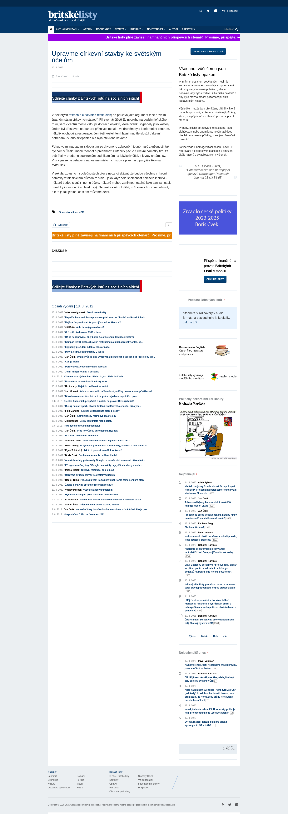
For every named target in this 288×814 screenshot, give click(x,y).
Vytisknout (60, 224)
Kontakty (113, 780)
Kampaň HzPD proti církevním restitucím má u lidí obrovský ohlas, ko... (104, 342)
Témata (120, 29)
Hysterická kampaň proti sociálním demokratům (91, 494)
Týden (192, 636)
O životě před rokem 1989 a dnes (83, 332)
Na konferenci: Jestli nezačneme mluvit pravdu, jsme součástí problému (211, 538)
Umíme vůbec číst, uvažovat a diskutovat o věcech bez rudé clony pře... (116, 357)
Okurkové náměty (96, 312)
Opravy (113, 783)
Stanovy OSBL (145, 776)
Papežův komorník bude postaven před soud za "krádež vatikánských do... (106, 317)
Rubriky (136, 29)
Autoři (173, 29)
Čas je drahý (72, 361)
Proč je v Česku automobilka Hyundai (97, 430)
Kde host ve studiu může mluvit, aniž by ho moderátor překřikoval (115, 391)
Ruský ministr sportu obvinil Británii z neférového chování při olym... (103, 406)
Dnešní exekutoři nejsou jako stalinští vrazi (106, 440)
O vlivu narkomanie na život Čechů (98, 455)
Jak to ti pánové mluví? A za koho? (103, 450)
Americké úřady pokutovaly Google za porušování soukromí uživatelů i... (105, 460)
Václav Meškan (73, 489)
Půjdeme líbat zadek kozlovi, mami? (99, 504)
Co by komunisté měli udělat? (96, 421)
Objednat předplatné (208, 51)
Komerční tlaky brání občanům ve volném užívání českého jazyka (111, 509)
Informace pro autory (149, 783)
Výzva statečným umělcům (98, 489)
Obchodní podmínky (119, 791)
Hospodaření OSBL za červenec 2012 (84, 514)
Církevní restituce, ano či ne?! (97, 470)
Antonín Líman (73, 440)
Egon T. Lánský (73, 450)
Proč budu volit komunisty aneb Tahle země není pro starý (112, 480)
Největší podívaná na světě (93, 386)
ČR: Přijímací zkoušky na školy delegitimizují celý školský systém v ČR (209, 621)
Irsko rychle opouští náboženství (82, 425)
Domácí (81, 776)
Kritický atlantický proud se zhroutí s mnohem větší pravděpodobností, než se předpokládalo (210, 588)
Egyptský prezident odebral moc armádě (87, 347)
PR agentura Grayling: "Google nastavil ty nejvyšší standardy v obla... (103, 465)
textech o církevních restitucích (90, 115)
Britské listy (75, 16)
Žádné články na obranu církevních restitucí (89, 484)
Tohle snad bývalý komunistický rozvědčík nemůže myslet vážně (208, 504)
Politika (80, 780)
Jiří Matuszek (71, 499)
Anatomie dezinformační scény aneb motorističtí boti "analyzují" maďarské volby (209, 553)
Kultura (51, 783)
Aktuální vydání (67, 29)
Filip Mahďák (72, 411)
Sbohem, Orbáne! (198, 527)
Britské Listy (209, 779)
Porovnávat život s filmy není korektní (86, 366)
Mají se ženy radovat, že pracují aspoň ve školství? (93, 322)
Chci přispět (215, 279)
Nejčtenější (156, 29)
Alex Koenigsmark (75, 312)
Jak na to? (190, 322)
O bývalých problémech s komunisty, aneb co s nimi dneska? (113, 445)
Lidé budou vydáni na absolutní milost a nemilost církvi (110, 499)
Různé (80, 787)
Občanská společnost (59, 787)
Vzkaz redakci (145, 780)
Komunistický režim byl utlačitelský (96, 416)
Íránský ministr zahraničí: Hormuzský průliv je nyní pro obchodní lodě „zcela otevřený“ (210, 711)
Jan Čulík (70, 357)
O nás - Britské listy (119, 776)
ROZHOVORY (103, 29)
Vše (225, 636)
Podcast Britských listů (201, 299)
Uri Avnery (71, 386)
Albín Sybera (205, 482)
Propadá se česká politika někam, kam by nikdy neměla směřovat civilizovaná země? (211, 516)
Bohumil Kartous (207, 545)
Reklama (113, 787)
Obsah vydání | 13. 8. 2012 (72, 306)
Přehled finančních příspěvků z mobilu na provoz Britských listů (99, 401)
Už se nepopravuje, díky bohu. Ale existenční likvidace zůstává (99, 337)
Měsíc (204, 636)
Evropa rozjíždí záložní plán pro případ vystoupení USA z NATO (206, 723)
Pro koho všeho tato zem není (81, 435)
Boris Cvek (71, 455)
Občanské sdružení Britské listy (85, 805)
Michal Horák (72, 470)
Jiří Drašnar (71, 421)
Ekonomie (53, 780)
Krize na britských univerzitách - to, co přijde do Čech (93, 376)
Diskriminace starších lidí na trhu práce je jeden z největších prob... (102, 396)
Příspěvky (188, 29)
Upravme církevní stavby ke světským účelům (90, 475)
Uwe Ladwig (71, 445)
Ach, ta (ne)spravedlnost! (90, 327)
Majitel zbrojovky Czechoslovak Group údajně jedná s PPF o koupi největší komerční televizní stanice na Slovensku (210, 490)
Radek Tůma (72, 480)
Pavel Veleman (206, 532)
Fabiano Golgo (206, 523)
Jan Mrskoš (71, 391)
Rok (215, 636)
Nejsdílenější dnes (192, 652)
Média (80, 783)
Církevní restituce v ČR (71, 212)
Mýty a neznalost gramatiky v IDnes (84, 352)
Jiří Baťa (70, 327)
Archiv (87, 29)
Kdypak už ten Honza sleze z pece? (100, 411)
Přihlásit (230, 11)
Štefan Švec (71, 504)
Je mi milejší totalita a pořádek (82, 371)
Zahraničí (52, 776)
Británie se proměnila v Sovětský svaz (86, 381)
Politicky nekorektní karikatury (201, 401)
